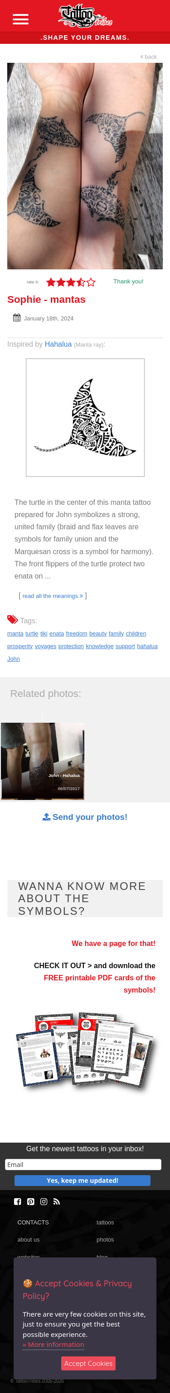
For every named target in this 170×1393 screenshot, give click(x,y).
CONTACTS (33, 1222)
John (13, 658)
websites (28, 1257)
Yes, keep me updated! (82, 1180)
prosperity (20, 646)
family (116, 633)
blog (102, 1257)
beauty (98, 633)
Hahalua (58, 344)
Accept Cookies (88, 1363)
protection (71, 646)
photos (105, 1239)
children (136, 633)
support (125, 646)
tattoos (105, 1222)
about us (28, 1239)
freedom (76, 633)
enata (56, 633)
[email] (83, 1164)
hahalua (147, 646)
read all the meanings (53, 596)
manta (15, 633)
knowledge (99, 646)
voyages (46, 646)
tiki (44, 633)
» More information (53, 1344)
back (148, 56)
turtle (31, 633)
